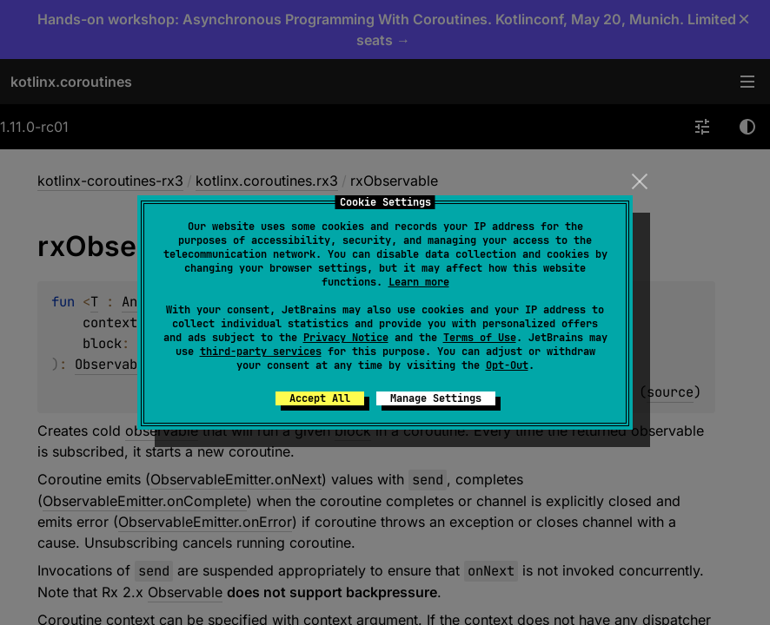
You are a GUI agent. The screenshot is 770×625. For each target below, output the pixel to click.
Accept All (319, 398)
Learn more (418, 282)
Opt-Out (507, 365)
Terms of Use (479, 338)
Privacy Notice (345, 338)
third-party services (261, 352)
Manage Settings (435, 398)
